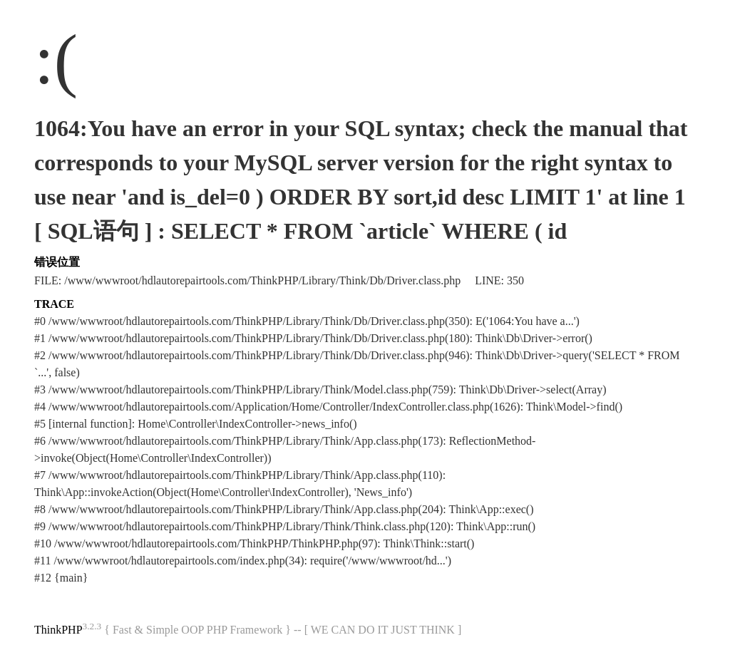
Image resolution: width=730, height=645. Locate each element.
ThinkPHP (58, 630)
